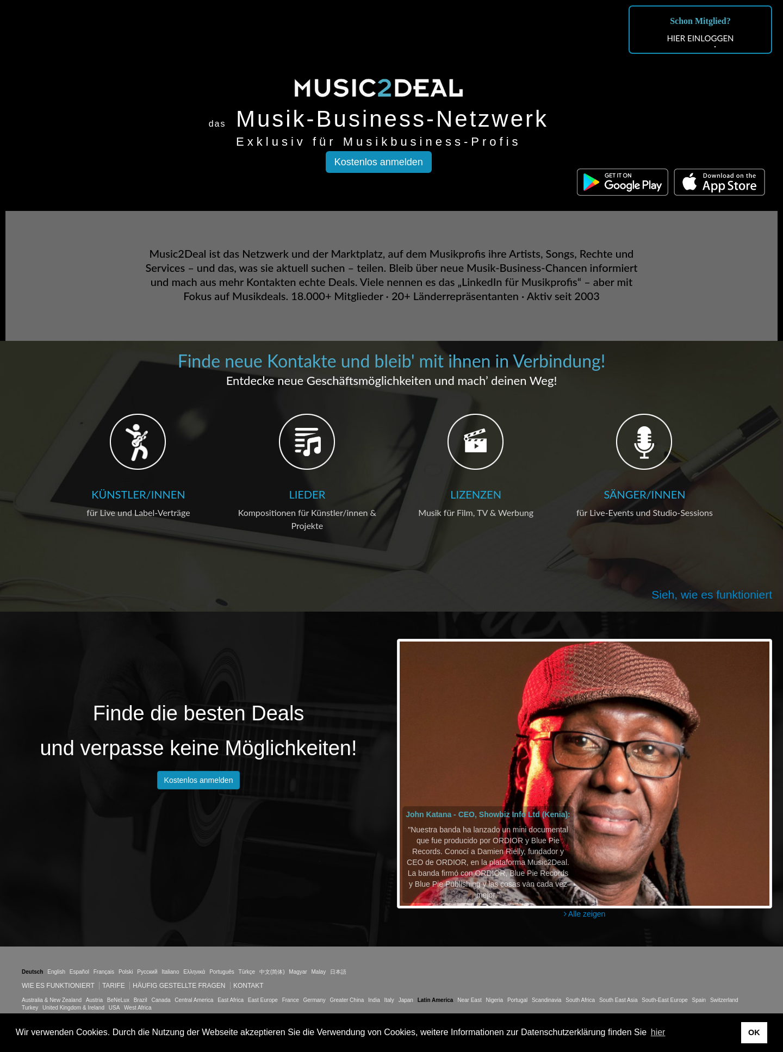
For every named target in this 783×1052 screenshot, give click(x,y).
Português (221, 972)
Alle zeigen (585, 914)
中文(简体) (272, 972)
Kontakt (248, 985)
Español (79, 972)
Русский (147, 972)
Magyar (298, 972)
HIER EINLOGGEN (700, 38)
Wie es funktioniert (58, 985)
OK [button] (754, 1032)
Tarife (114, 985)
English (56, 972)
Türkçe (247, 972)
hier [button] (658, 1032)
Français (104, 972)
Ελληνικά (194, 972)
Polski (126, 972)
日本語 (338, 972)
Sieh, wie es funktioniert (711, 594)
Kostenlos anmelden (378, 162)
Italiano (170, 972)
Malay (319, 972)
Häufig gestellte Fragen (179, 985)
